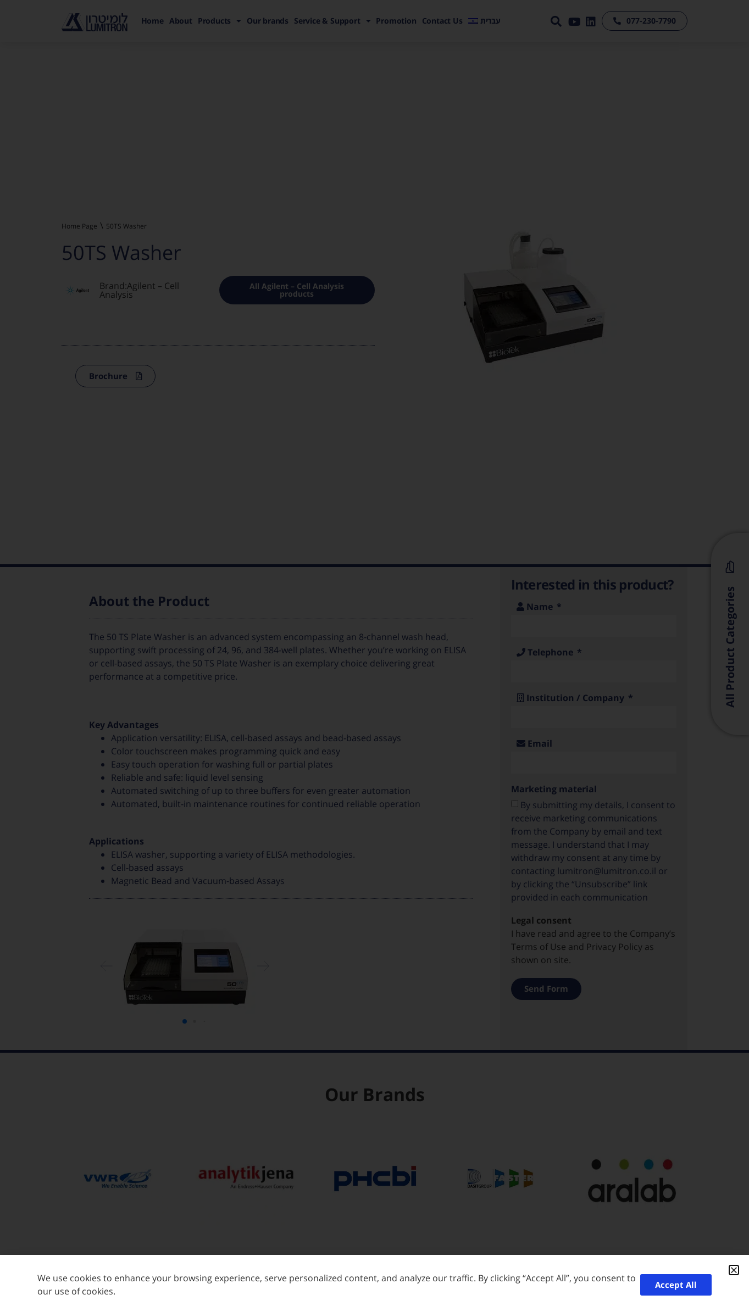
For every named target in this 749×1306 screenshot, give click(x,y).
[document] (374, 653)
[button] (734, 1270)
